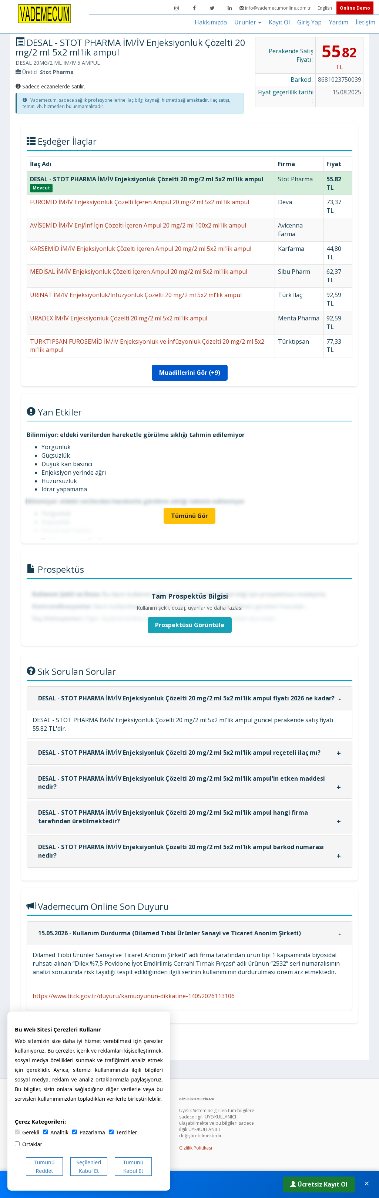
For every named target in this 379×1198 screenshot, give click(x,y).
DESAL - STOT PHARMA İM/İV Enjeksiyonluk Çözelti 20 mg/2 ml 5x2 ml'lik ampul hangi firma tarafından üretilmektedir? (173, 816)
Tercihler (123, 1132)
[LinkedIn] (230, 8)
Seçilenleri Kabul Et (89, 1166)
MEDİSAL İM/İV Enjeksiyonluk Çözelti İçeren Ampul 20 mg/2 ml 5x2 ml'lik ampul (138, 271)
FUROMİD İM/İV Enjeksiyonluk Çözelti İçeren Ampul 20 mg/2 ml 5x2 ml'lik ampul (139, 202)
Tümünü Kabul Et (133, 1166)
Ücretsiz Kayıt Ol (319, 1184)
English (325, 8)
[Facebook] (194, 8)
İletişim (365, 22)
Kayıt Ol (279, 22)
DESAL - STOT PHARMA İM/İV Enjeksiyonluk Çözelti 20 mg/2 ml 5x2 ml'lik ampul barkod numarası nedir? (181, 851)
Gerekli (27, 1132)
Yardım (338, 22)
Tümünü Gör (189, 516)
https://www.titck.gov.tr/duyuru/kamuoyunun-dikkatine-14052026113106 (134, 996)
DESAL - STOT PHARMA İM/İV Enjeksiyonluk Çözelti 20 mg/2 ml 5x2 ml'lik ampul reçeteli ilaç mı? (179, 752)
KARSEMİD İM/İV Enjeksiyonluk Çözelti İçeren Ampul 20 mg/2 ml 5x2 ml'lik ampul (140, 249)
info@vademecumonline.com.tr (275, 8)
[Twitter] (212, 8)
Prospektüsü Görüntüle (189, 625)
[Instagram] (176, 8)
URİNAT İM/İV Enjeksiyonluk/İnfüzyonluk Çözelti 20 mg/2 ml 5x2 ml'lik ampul (136, 295)
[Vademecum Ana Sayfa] (44, 13)
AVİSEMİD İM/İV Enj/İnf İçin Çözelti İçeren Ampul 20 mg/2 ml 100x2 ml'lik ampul (138, 225)
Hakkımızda (211, 22)
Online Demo (355, 8)
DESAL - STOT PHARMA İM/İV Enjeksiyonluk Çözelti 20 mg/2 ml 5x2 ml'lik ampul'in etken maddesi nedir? (181, 782)
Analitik (55, 1132)
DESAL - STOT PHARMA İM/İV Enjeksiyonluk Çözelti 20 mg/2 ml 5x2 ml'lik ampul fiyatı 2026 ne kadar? (186, 698)
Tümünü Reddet (44, 1166)
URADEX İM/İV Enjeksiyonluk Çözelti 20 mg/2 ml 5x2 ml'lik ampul (118, 318)
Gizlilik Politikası (195, 1148)
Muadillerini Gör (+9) (189, 373)
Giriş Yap (309, 22)
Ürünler (247, 22)
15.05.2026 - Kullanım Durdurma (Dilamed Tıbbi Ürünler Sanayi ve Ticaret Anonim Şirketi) (169, 933)
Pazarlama (88, 1132)
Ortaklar (28, 1144)
